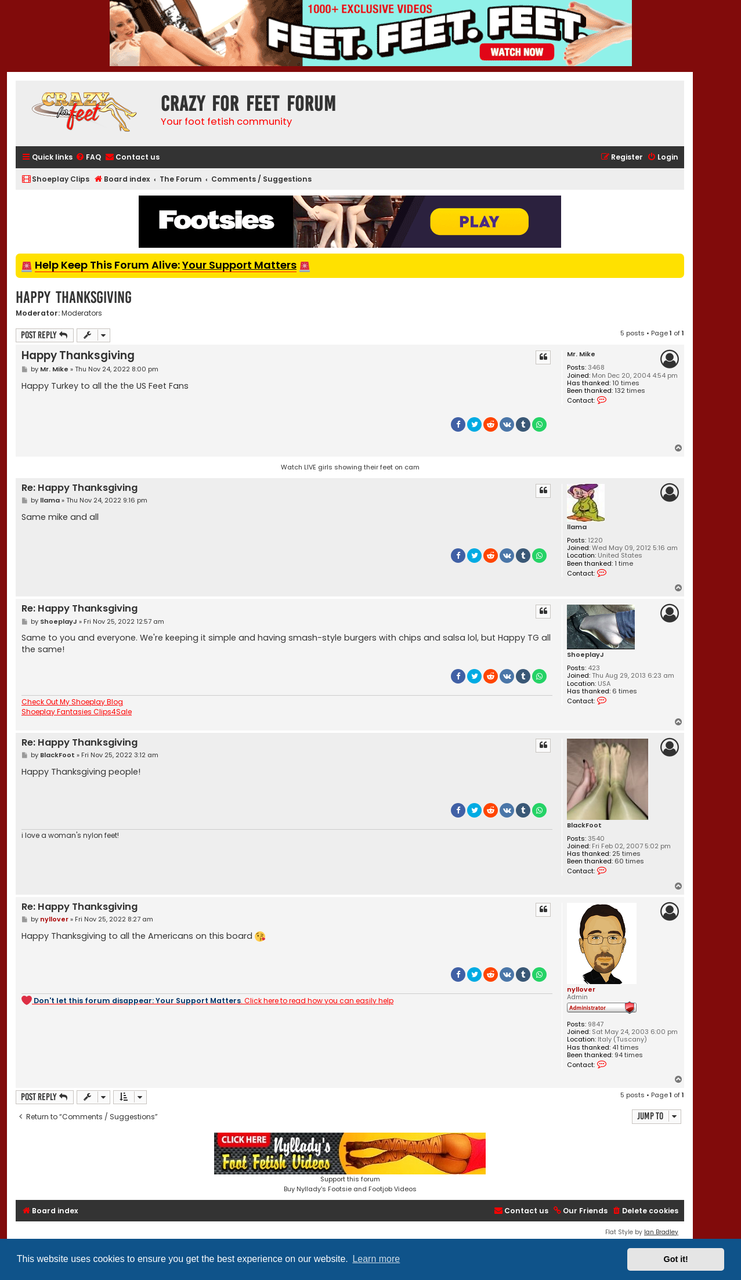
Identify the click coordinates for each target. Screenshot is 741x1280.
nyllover (581, 989)
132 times (630, 391)
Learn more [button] (376, 1259)
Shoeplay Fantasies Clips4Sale (76, 712)
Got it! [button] (676, 1259)
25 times (626, 854)
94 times (629, 1055)
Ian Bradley (661, 1232)
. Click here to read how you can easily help (207, 1000)
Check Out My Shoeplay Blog (72, 702)
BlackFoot (584, 825)
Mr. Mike (581, 354)
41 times (625, 1047)
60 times (629, 861)
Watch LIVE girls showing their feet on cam (350, 467)
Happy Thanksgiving (74, 297)
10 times (625, 383)
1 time (624, 563)
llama (577, 527)
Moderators (82, 313)
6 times (624, 691)
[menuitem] (88, 157)
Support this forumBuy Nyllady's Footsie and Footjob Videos (350, 1163)
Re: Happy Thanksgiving (79, 488)
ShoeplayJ (585, 655)
